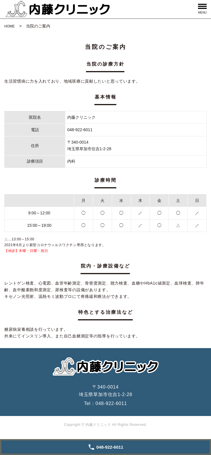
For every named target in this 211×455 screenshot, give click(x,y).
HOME (9, 26)
